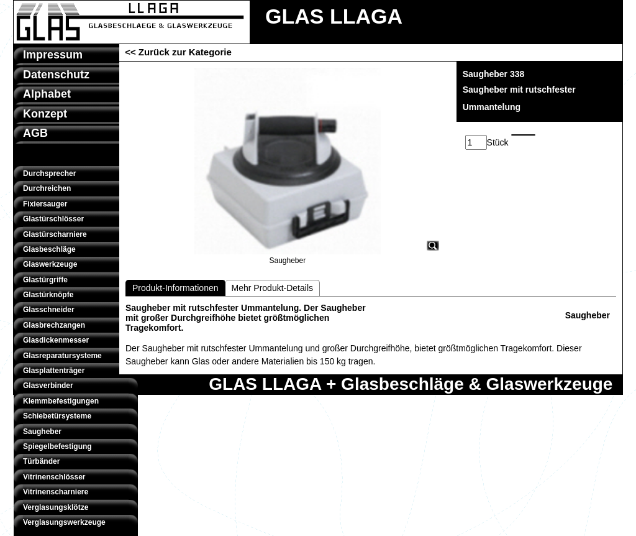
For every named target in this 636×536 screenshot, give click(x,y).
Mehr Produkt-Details (273, 288)
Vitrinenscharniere (55, 491)
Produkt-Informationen (175, 288)
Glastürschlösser (53, 219)
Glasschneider (49, 309)
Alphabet (47, 94)
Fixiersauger (45, 204)
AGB (35, 133)
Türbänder (41, 461)
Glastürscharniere (55, 234)
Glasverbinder (48, 385)
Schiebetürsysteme (57, 416)
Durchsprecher (49, 173)
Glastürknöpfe (48, 294)
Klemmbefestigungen (61, 401)
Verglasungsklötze (55, 507)
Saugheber (42, 431)
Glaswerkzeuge (50, 264)
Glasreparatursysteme (62, 355)
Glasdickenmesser (56, 340)
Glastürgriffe (45, 279)
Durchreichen (47, 188)
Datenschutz (56, 74)
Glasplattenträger (53, 370)
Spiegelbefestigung (57, 446)
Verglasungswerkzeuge (64, 522)
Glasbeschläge (49, 249)
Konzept (45, 114)
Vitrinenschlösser (54, 477)
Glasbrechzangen (54, 325)
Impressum (53, 55)
